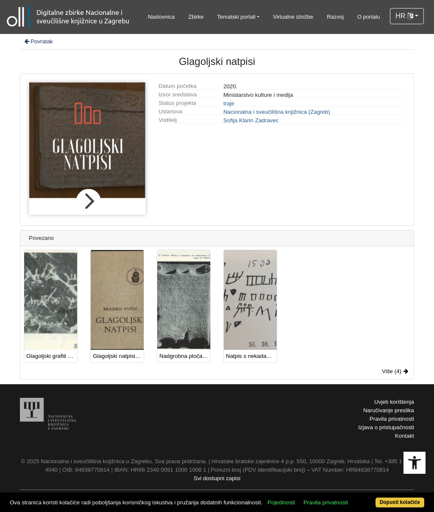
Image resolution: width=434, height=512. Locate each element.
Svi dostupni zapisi (217, 478)
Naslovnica (161, 17)
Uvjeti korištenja (394, 402)
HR (404, 16)
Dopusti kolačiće (400, 502)
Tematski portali (236, 17)
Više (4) (395, 371)
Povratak (38, 41)
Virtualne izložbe (293, 17)
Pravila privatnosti (392, 419)
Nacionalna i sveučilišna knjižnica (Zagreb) (276, 112)
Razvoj (335, 17)
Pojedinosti (281, 502)
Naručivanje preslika (388, 410)
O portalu (368, 17)
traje (228, 103)
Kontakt (404, 436)
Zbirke (195, 17)
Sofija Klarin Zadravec (250, 120)
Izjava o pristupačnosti (386, 427)
